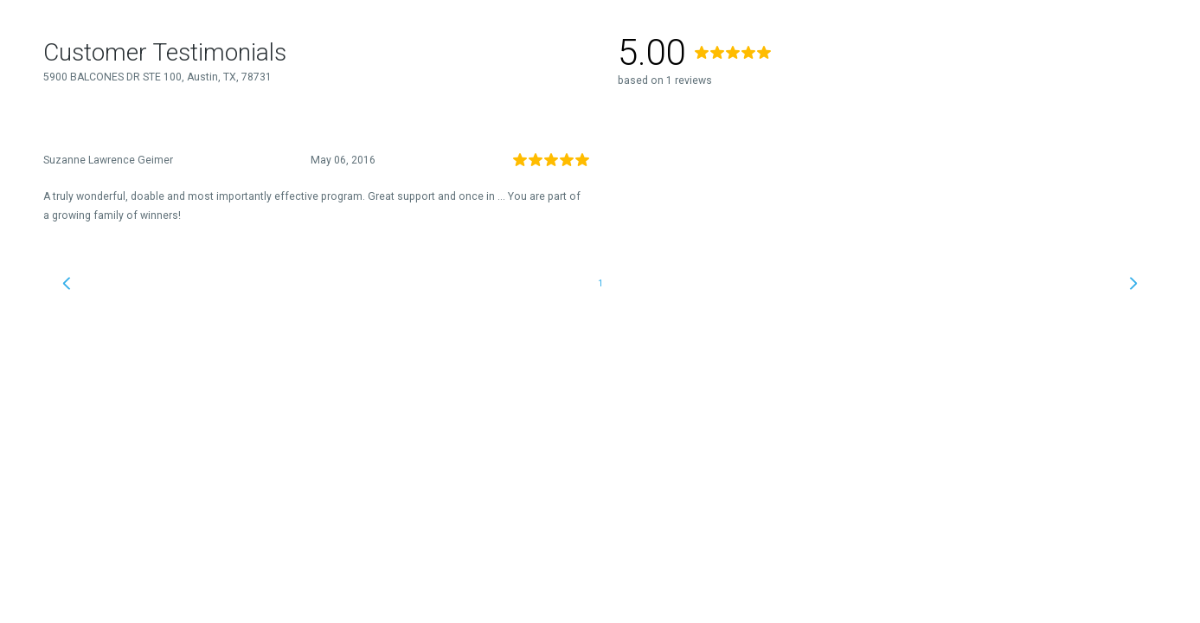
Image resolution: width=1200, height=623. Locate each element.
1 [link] (600, 283)
